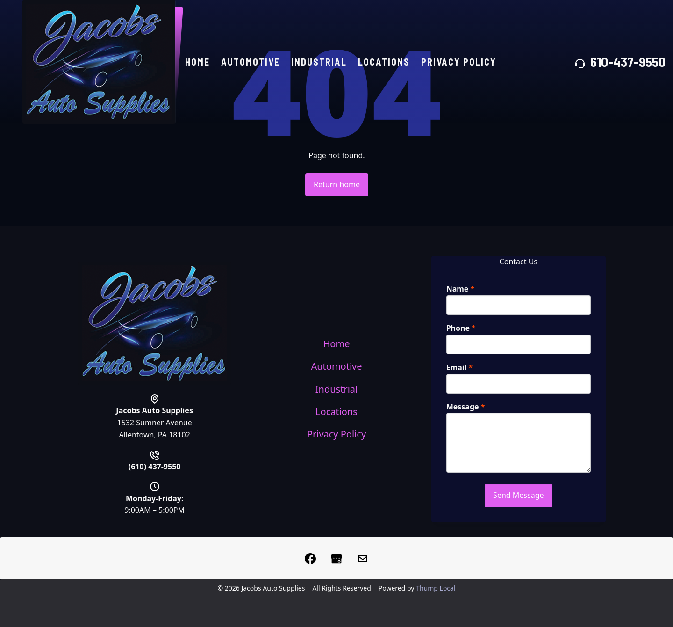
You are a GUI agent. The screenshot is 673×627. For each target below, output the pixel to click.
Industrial (321, 62)
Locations (386, 62)
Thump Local (435, 587)
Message (465, 406)
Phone (461, 328)
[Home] (100, 62)
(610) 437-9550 (155, 467)
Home (199, 62)
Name (460, 289)
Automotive (252, 62)
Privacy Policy (460, 62)
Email (459, 367)
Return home (337, 184)
